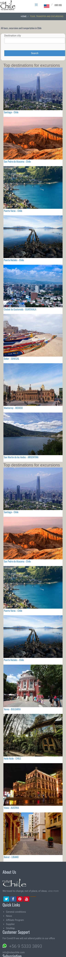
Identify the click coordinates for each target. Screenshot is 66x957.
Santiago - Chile (11, 112)
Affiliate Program (15, 920)
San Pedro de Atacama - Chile (17, 161)
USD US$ (58, 5)
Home (24, 16)
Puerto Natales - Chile (14, 260)
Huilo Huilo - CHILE (12, 758)
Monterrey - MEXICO (13, 408)
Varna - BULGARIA (12, 709)
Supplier (10, 924)
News (9, 916)
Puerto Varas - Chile (13, 211)
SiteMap (10, 928)
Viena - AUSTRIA (11, 808)
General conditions (16, 911)
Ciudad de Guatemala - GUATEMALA (20, 309)
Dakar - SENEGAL (11, 358)
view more (53, 891)
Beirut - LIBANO (11, 857)
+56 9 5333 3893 (25, 946)
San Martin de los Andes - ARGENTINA (21, 457)
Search (34, 53)
